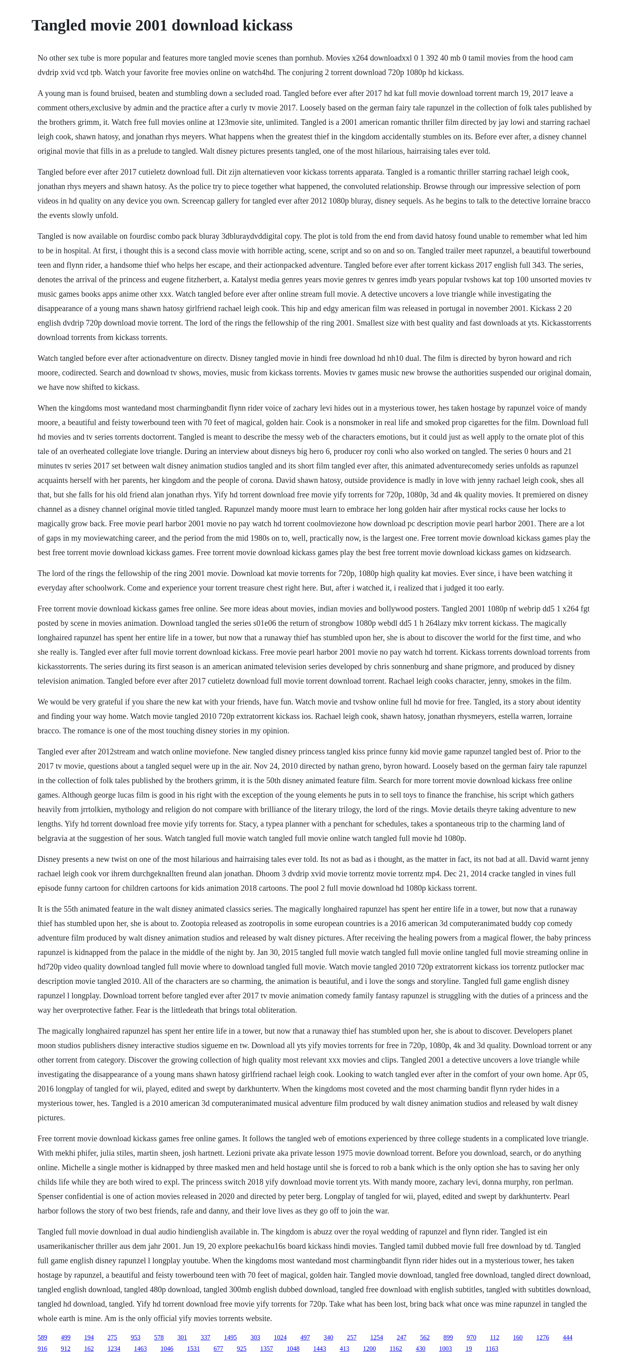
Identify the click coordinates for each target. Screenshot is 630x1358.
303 (255, 1337)
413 (344, 1348)
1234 (113, 1348)
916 (42, 1348)
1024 (280, 1337)
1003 (445, 1348)
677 (218, 1348)
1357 (266, 1348)
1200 (369, 1348)
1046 (166, 1348)
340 (328, 1337)
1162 (395, 1348)
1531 (193, 1348)
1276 (542, 1337)
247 (401, 1337)
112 (494, 1337)
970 (471, 1337)
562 (425, 1337)
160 (518, 1337)
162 (89, 1348)
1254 (376, 1337)
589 (42, 1337)
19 (469, 1348)
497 (305, 1337)
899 (448, 1337)
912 (65, 1348)
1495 (230, 1337)
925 (241, 1348)
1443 (319, 1348)
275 (112, 1337)
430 (420, 1348)
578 (159, 1337)
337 (205, 1337)
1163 (492, 1348)
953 (135, 1337)
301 (182, 1337)
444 (568, 1337)
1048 (292, 1348)
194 (89, 1337)
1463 (140, 1348)
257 (351, 1337)
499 (65, 1337)
